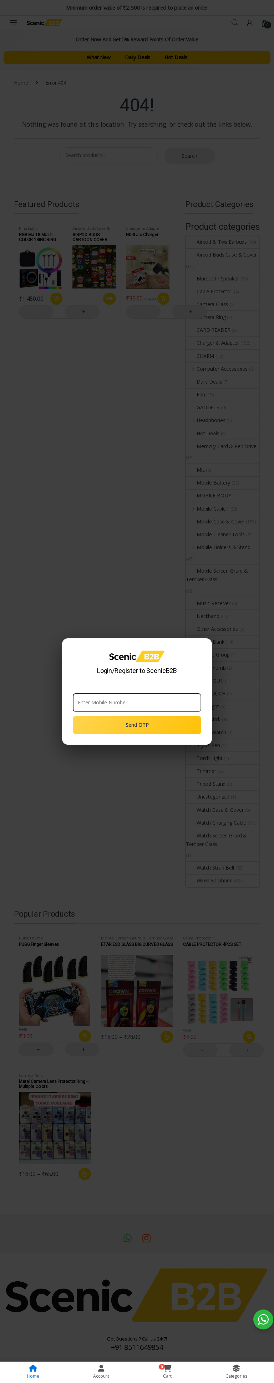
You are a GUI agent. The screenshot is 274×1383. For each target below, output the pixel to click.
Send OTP (137, 724)
